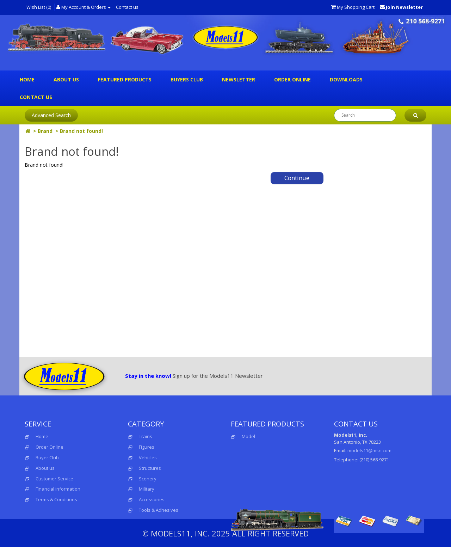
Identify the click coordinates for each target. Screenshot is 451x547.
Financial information (58, 489)
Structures (150, 468)
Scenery (147, 478)
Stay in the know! (148, 375)
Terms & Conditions (56, 499)
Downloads (346, 79)
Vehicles (148, 457)
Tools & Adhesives (158, 510)
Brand (45, 131)
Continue (296, 178)
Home (27, 79)
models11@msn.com (369, 450)
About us (66, 79)
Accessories (152, 499)
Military (146, 489)
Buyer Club (47, 457)
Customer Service (54, 478)
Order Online (292, 79)
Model (243, 436)
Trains (145, 436)
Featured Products (125, 79)
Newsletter (238, 79)
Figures (146, 447)
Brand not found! (81, 131)
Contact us (127, 7)
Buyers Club (187, 79)
